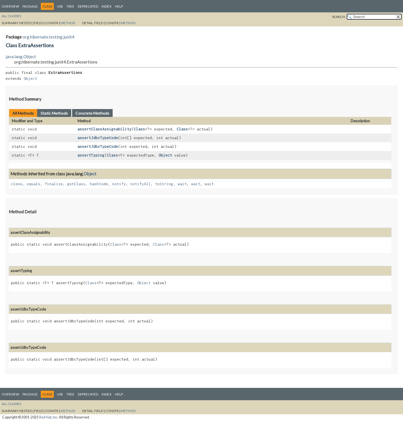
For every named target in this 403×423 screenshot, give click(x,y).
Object (30, 78)
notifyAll (140, 184)
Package (30, 6)
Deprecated (88, 6)
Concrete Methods (92, 113)
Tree (70, 6)
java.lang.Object (21, 56)
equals (33, 184)
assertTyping (90, 155)
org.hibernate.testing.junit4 (48, 36)
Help (119, 6)
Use (60, 6)
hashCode (99, 184)
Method (68, 23)
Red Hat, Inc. (48, 417)
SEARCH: (339, 17)
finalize (54, 184)
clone (16, 184)
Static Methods (54, 113)
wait (182, 184)
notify (119, 184)
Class (139, 129)
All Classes (11, 16)
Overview (10, 6)
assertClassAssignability (104, 129)
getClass (76, 184)
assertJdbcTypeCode (97, 137)
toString (164, 184)
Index (107, 6)
